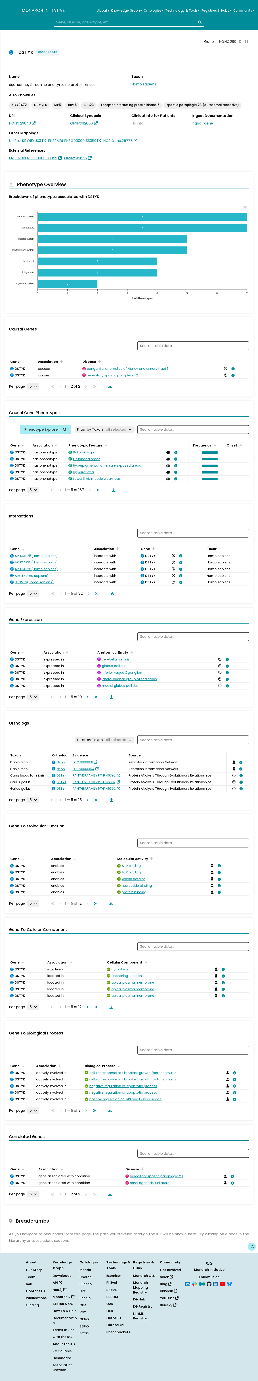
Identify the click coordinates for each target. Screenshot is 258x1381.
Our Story (34, 1270)
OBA (83, 1305)
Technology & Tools (182, 10)
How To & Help (65, 1311)
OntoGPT (114, 1318)
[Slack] (194, 1283)
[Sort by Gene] (22, 361)
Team (30, 1277)
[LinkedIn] (215, 1283)
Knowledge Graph (126, 10)
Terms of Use (63, 1330)
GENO (84, 1319)
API (57, 1282)
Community (243, 10)
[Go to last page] (97, 490)
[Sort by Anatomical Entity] (131, 652)
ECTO (84, 1333)
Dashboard (62, 1358)
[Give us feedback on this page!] (252, 1247)
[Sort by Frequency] (214, 445)
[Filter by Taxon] (104, 429)
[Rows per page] (33, 386)
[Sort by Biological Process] (118, 1065)
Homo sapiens (143, 84)
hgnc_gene (202, 123)
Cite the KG (62, 1337)
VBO (83, 1312)
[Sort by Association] (60, 361)
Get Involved (170, 1270)
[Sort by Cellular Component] (145, 962)
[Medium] (202, 1283)
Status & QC (63, 1304)
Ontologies (153, 10)
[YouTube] (222, 1283)
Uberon (86, 1277)
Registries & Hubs (216, 10)
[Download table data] (109, 386)
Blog (165, 1284)
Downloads (62, 1275)
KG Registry (142, 1306)
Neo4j (59, 1290)
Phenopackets (118, 1332)
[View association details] (232, 369)
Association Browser (63, 1367)
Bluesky (168, 1305)
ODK (109, 1311)
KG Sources (62, 1351)
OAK (109, 1304)
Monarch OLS (144, 1275)
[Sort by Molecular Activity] (150, 858)
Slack (166, 1277)
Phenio (85, 1298)
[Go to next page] (89, 490)
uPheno (86, 1284)
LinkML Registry (140, 1316)
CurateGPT (115, 1325)
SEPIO (84, 1326)
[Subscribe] (187, 1283)
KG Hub (139, 1299)
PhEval (111, 1282)
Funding (32, 1305)
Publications (36, 1298)
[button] (208, 452)
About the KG (64, 1344)
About (103, 10)
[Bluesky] (229, 1283)
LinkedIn (168, 1291)
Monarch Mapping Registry (140, 1287)
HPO (83, 1291)
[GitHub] (209, 1283)
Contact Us (35, 1291)
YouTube (169, 1298)
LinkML (111, 1290)
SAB (29, 1284)
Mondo (85, 1270)
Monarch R (63, 1297)
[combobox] (129, 22)
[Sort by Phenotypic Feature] (105, 445)
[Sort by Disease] (98, 361)
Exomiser (113, 1275)
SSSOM (112, 1297)
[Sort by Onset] (240, 445)
